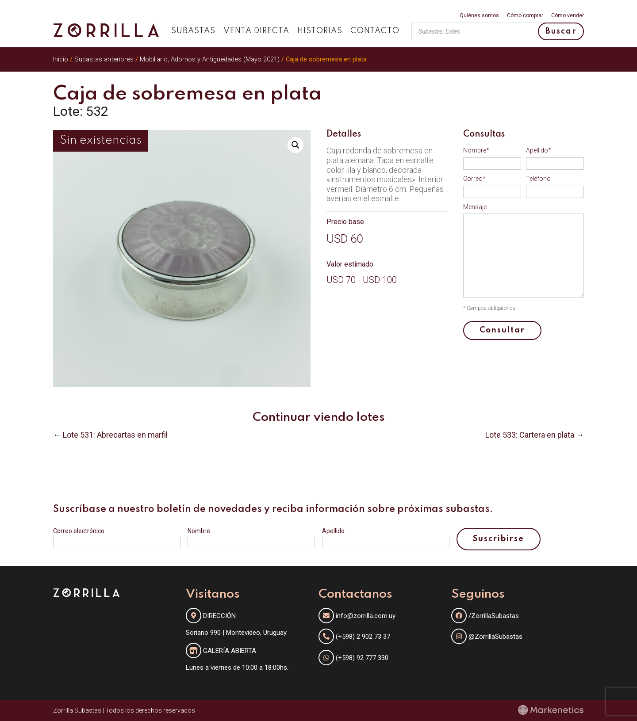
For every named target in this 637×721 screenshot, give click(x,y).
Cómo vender (567, 16)
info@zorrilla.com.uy (365, 616)
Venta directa (256, 31)
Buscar (560, 31)
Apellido (333, 531)
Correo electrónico (78, 531)
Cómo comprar (525, 16)
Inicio (60, 59)
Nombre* (476, 150)
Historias (319, 31)
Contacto (374, 31)
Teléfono (538, 178)
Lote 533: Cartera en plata (529, 434)
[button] (295, 145)
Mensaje (475, 206)
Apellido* (538, 150)
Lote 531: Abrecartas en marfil (115, 434)
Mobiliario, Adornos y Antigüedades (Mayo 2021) (210, 59)
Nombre (199, 531)
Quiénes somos (479, 16)
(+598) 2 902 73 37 (363, 637)
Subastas (193, 31)
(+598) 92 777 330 (362, 658)
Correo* (474, 178)
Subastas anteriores (104, 59)
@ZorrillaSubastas (486, 637)
